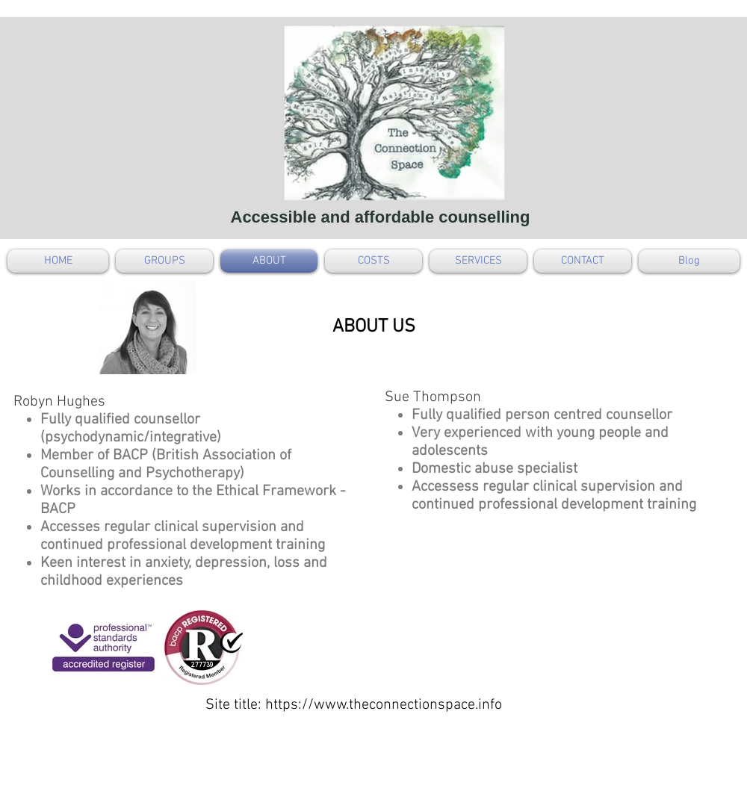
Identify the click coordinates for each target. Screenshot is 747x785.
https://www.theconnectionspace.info (383, 705)
